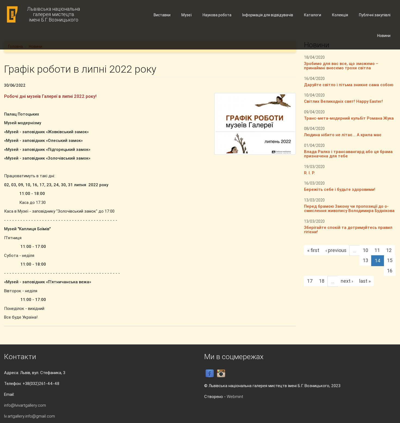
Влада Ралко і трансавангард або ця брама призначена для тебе (348, 154)
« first (313, 250)
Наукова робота (217, 15)
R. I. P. (309, 172)
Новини (383, 35)
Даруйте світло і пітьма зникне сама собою (348, 84)
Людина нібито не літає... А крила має (343, 134)
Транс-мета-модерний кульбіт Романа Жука (349, 118)
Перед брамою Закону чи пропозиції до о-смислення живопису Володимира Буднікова (349, 208)
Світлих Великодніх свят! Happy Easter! (343, 101)
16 (389, 271)
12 (389, 250)
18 (321, 281)
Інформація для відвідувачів (267, 15)
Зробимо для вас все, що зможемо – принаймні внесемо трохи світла (341, 66)
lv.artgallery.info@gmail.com (29, 416)
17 (310, 281)
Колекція (340, 15)
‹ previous (335, 250)
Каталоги (312, 15)
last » (365, 281)
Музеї (186, 15)
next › (347, 281)
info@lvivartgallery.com (25, 405)
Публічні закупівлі (374, 15)
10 (365, 250)
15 (389, 260)
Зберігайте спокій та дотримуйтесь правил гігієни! (348, 230)
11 (377, 250)
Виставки (162, 15)
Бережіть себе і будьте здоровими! (339, 189)
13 (365, 260)
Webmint (235, 396)
